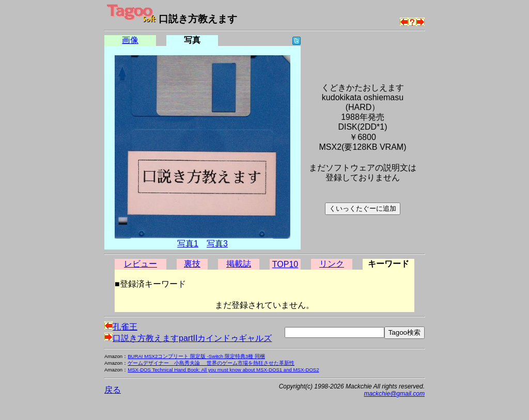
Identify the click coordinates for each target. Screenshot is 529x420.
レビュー (140, 263)
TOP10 (285, 264)
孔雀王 (120, 326)
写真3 (217, 243)
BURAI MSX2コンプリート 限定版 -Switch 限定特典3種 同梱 (196, 356)
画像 (130, 40)
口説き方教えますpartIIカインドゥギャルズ (188, 338)
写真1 (187, 243)
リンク (331, 263)
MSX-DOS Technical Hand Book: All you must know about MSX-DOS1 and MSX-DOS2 (223, 369)
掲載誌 (238, 263)
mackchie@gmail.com (394, 393)
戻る (112, 389)
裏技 (192, 263)
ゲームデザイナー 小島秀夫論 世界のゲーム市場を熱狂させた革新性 (211, 363)
